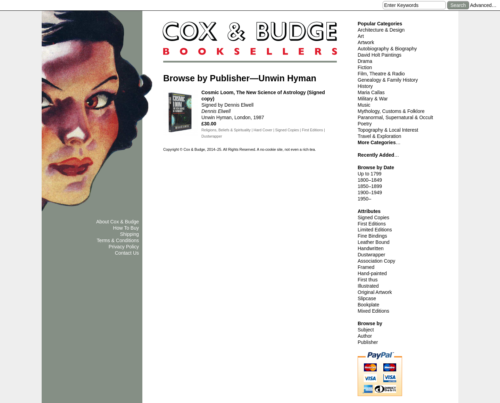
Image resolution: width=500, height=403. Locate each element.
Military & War (373, 98)
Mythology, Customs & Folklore (391, 111)
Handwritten (371, 248)
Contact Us (127, 253)
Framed (366, 267)
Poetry (365, 123)
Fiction (365, 67)
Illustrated (368, 286)
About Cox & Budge (117, 221)
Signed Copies (373, 217)
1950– (364, 199)
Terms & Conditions (118, 240)
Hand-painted (372, 273)
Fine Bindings (372, 236)
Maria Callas (371, 92)
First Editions (372, 224)
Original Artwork (375, 292)
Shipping (129, 234)
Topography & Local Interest (388, 130)
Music (364, 105)
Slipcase (367, 298)
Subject (366, 329)
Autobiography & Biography (387, 48)
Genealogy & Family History (388, 80)
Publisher (368, 342)
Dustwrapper (371, 254)
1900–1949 (370, 192)
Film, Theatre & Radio (381, 73)
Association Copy (376, 261)
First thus (368, 279)
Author (365, 336)
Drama (365, 61)
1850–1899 (370, 186)
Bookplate (368, 304)
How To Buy (126, 228)
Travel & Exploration (379, 136)
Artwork (366, 42)
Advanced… (483, 5)
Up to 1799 (370, 173)
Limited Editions (375, 229)
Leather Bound (374, 242)
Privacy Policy (124, 246)
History (365, 86)
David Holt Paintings (379, 55)
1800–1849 (370, 180)
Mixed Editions (373, 311)
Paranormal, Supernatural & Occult (395, 117)
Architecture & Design (381, 30)
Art (361, 36)
